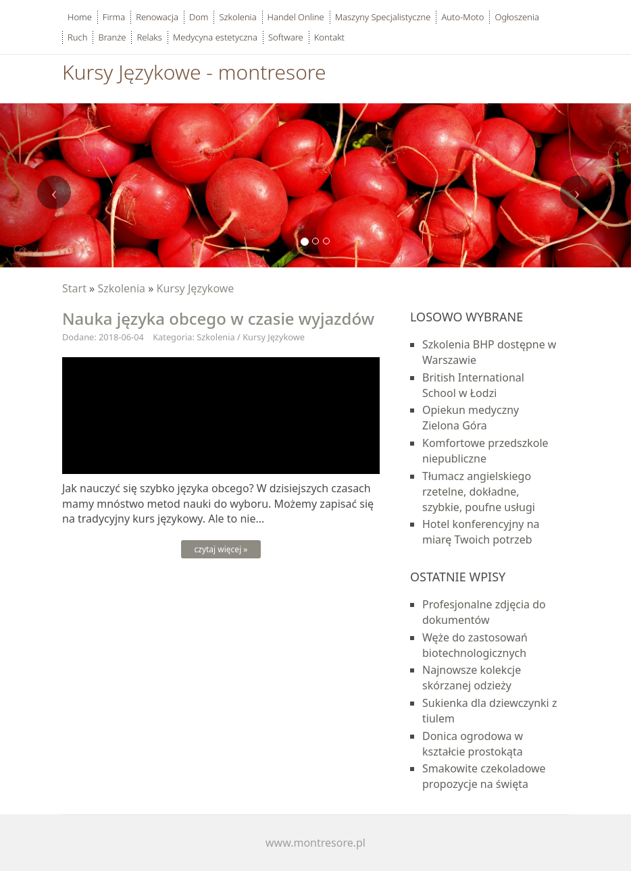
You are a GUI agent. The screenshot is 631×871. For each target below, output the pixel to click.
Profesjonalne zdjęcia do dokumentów (484, 612)
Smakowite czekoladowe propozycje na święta (484, 776)
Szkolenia (121, 288)
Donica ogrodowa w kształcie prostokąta (472, 744)
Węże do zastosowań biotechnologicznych (475, 645)
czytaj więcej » (221, 549)
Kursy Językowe (195, 288)
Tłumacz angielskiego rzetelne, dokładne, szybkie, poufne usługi (478, 491)
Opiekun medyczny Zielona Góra (470, 417)
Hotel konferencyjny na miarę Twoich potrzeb (481, 532)
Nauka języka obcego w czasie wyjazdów (218, 318)
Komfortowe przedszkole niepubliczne (485, 451)
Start (74, 288)
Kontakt (329, 37)
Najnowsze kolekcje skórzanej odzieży (471, 677)
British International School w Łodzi (473, 385)
